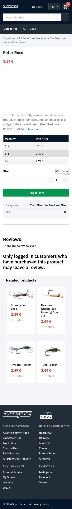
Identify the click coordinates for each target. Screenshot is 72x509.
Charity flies (10, 448)
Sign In (54, 6)
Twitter (43, 482)
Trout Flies (36, 205)
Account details (12, 472)
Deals (33, 28)
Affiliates (44, 458)
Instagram (45, 472)
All (24, 28)
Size (6, 171)
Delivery (44, 438)
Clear (66, 174)
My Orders (9, 477)
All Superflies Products (32, 38)
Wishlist (8, 482)
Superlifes (9, 38)
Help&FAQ (45, 432)
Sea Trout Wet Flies (55, 205)
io (65, 211)
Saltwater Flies (12, 438)
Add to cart (36, 193)
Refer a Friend (47, 453)
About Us (44, 443)
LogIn (6, 487)
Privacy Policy (41, 504)
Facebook (45, 477)
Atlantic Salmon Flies (16, 432)
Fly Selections (11, 453)
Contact (44, 448)
